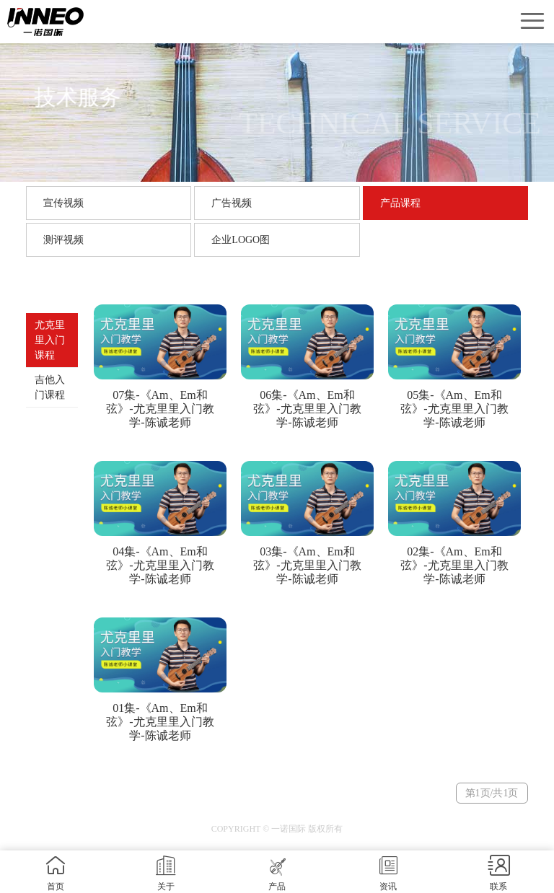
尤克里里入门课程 (50, 340)
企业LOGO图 (240, 239)
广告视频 (231, 203)
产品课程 (400, 203)
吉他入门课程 (50, 387)
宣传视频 (63, 203)
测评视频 (63, 239)
